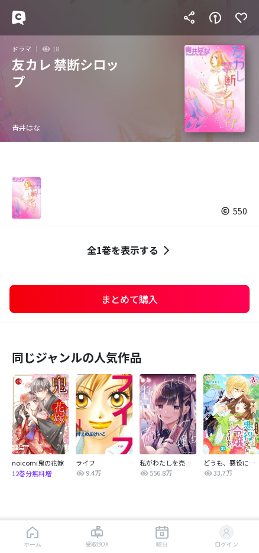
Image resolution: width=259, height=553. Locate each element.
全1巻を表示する (130, 250)
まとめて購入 (129, 299)
